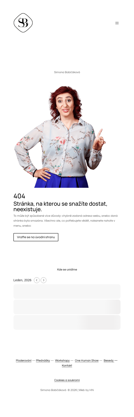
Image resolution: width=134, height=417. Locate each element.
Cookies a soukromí (67, 380)
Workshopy (62, 360)
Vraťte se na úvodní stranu (36, 237)
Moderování (23, 360)
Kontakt (67, 365)
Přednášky (43, 360)
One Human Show (87, 360)
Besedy (109, 360)
